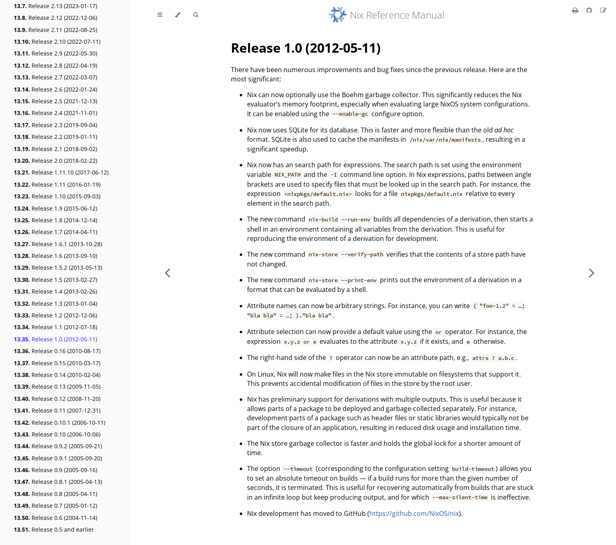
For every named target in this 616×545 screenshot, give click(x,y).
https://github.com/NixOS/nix (414, 513)
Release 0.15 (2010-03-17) (57, 363)
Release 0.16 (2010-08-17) (57, 351)
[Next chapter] (591, 272)
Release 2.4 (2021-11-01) (55, 113)
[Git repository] (590, 10)
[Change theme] (177, 15)
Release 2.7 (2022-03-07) (55, 77)
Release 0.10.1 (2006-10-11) (59, 422)
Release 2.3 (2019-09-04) (55, 125)
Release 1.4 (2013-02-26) (55, 291)
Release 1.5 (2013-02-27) (55, 279)
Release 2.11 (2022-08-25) (55, 30)
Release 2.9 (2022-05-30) (55, 53)
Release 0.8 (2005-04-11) (55, 494)
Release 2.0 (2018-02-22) (55, 160)
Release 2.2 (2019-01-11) (55, 137)
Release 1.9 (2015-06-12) (55, 208)
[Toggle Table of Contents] (159, 15)
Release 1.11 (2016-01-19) (57, 184)
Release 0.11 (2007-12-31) (57, 410)
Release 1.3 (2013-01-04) (55, 303)
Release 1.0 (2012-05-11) (55, 339)
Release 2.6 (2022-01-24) (55, 89)
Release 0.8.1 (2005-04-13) (58, 481)
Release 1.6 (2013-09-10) (55, 256)
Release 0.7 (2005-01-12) (55, 505)
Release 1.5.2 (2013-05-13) (58, 267)
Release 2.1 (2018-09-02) (55, 149)
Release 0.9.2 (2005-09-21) (58, 446)
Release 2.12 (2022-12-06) (55, 17)
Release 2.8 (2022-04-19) (55, 65)
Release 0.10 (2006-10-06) (57, 434)
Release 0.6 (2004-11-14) (55, 518)
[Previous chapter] (167, 272)
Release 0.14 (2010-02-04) (57, 375)
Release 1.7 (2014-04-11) (55, 232)
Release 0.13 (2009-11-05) (57, 386)
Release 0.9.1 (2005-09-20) (58, 458)
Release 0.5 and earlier (54, 529)
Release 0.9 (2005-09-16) (55, 470)
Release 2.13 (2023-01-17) (55, 6)
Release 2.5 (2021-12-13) (55, 101)
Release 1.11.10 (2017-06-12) (61, 172)
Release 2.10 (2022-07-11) (57, 41)
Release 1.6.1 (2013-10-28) (58, 244)
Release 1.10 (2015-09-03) (57, 196)
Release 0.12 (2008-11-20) (57, 398)
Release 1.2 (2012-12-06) (55, 315)
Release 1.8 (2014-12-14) (55, 220)
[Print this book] (576, 10)
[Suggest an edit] (603, 10)
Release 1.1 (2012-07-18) (55, 327)
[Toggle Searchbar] (196, 15)
